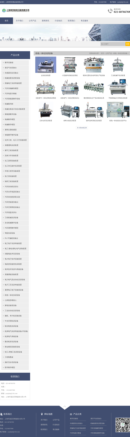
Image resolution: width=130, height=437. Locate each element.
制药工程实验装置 (11, 181)
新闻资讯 (45, 21)
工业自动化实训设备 (12, 311)
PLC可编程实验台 (11, 238)
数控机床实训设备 (11, 342)
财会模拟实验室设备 (12, 347)
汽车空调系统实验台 (12, 207)
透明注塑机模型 (11, 130)
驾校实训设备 (10, 233)
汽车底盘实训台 (11, 212)
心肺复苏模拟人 (11, 300)
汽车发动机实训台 (11, 186)
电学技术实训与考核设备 (14, 269)
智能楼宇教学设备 (11, 135)
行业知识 (58, 21)
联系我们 (71, 21)
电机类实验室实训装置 (13, 264)
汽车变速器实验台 (11, 202)
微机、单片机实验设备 (13, 316)
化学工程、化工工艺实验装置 (16, 140)
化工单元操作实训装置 (13, 166)
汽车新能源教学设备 (12, 99)
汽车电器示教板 (11, 93)
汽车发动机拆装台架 (12, 197)
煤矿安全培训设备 (11, 362)
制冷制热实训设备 (11, 326)
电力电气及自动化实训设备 (15, 280)
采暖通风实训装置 (11, 145)
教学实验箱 (9, 62)
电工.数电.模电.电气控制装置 (15, 249)
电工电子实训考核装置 (13, 243)
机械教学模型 (10, 124)
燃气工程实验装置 (11, 150)
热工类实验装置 (11, 176)
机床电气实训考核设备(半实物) (16, 331)
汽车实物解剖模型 (11, 88)
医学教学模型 (10, 367)
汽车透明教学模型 (11, 228)
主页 (102, 53)
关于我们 (19, 21)
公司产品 (32, 21)
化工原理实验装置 (11, 161)
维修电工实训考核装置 (13, 83)
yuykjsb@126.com (122, 2)
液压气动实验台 (11, 68)
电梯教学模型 (10, 119)
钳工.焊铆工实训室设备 (13, 352)
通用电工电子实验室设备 (14, 290)
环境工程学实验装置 (12, 171)
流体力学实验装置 (11, 155)
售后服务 (84, 21)
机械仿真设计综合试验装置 (15, 109)
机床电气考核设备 (11, 336)
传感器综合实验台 (11, 73)
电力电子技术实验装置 (13, 259)
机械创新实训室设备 (12, 78)
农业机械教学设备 (11, 223)
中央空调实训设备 (11, 321)
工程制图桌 (9, 357)
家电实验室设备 (11, 305)
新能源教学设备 (11, 114)
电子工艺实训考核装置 (13, 285)
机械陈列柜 (9, 104)
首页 (6, 21)
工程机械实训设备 (11, 217)
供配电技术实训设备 (12, 254)
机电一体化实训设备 (12, 295)
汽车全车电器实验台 (12, 192)
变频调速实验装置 (11, 274)
